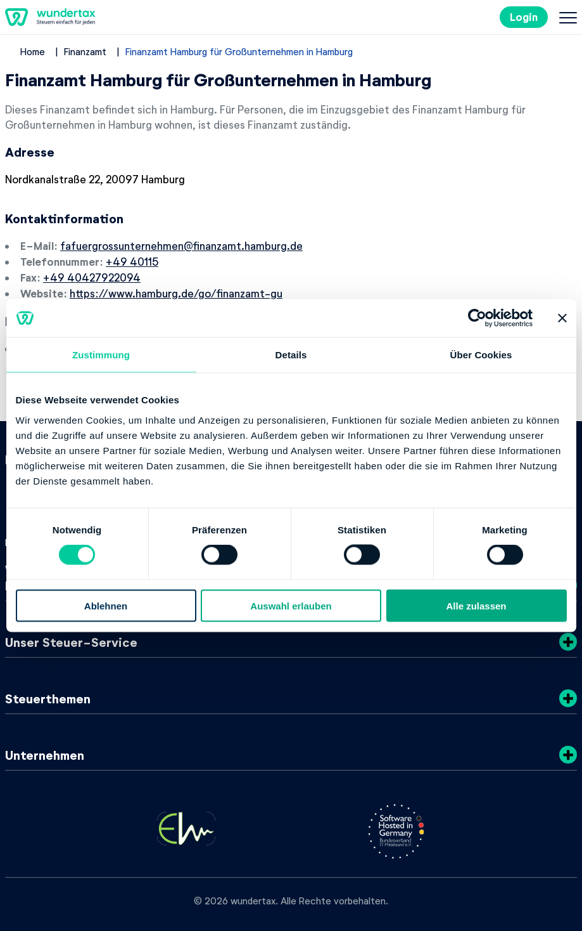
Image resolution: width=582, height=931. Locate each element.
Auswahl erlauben (290, 605)
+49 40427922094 (92, 277)
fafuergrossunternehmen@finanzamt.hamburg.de (181, 245)
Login (524, 16)
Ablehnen (105, 605)
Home (32, 51)
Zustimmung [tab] (101, 354)
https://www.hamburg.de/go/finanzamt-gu (176, 293)
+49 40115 (132, 261)
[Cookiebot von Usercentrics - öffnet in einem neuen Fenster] (477, 318)
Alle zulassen (476, 605)
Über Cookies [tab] (481, 354)
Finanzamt (85, 51)
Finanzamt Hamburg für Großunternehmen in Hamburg (239, 51)
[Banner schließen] (562, 318)
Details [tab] (291, 354)
